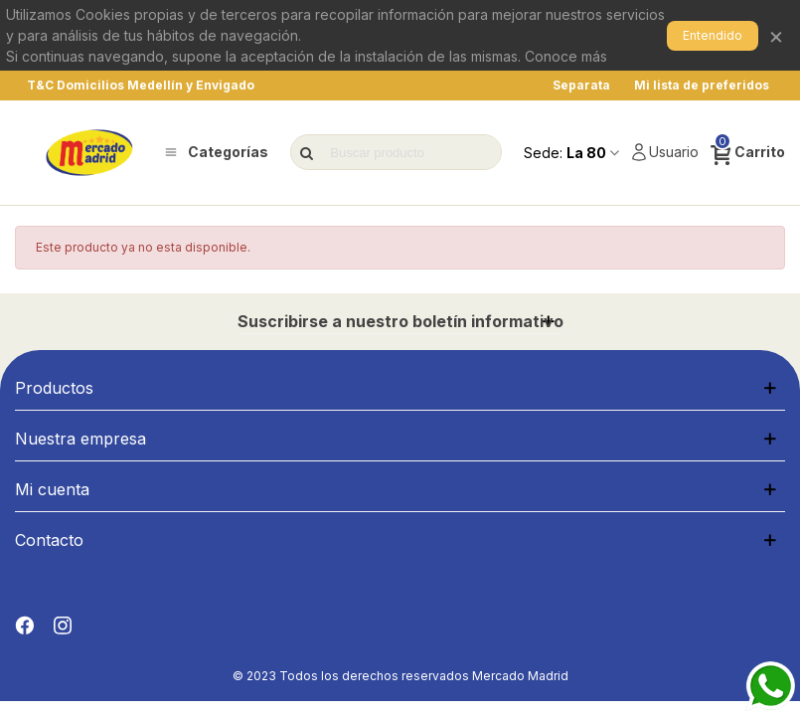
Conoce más (566, 56)
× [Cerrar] (776, 35)
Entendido (712, 35)
